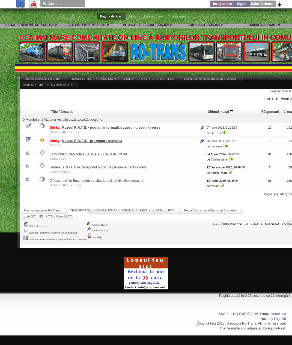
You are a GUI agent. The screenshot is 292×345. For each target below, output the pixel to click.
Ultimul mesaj (220, 112)
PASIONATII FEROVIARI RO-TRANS (146, 25)
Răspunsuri (270, 112)
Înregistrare (222, 4)
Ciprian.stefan (219, 159)
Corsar (54, 158)
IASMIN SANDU (60, 132)
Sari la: (216, 224)
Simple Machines (273, 314)
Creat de (67, 112)
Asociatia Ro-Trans (241, 323)
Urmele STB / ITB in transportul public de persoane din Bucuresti (98, 167)
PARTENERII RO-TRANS (204, 25)
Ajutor (133, 16)
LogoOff (280, 319)
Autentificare (153, 16)
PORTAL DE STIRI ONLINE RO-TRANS (29, 25)
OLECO (216, 133)
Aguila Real (276, 328)
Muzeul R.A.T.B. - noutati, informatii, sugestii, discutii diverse (111, 127)
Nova (265, 319)
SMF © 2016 (248, 314)
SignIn (242, 4)
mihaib (215, 185)
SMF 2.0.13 (227, 314)
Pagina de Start (111, 16)
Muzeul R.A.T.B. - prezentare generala (92, 141)
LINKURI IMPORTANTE (263, 25)
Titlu (54, 112)
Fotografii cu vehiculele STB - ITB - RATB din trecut (88, 154)
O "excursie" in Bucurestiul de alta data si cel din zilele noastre (97, 181)
